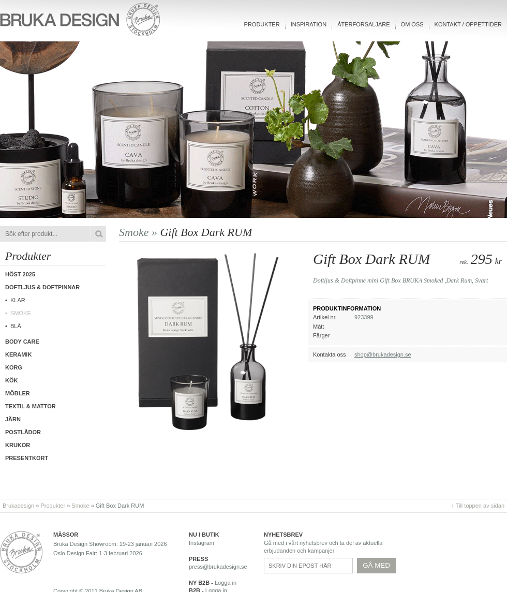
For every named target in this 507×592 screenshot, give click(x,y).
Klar (17, 300)
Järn (13, 419)
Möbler (17, 393)
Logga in (225, 583)
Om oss (412, 24)
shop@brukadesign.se (382, 354)
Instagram (201, 543)
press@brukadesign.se (218, 567)
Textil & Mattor (30, 406)
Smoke (20, 313)
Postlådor (23, 432)
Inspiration (308, 24)
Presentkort (26, 458)
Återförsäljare (363, 24)
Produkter (262, 24)
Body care (22, 341)
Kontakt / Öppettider (468, 24)
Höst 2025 (20, 274)
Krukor (17, 445)
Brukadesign (18, 505)
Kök (11, 380)
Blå (15, 326)
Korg (13, 367)
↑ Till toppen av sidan (477, 505)
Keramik (18, 354)
